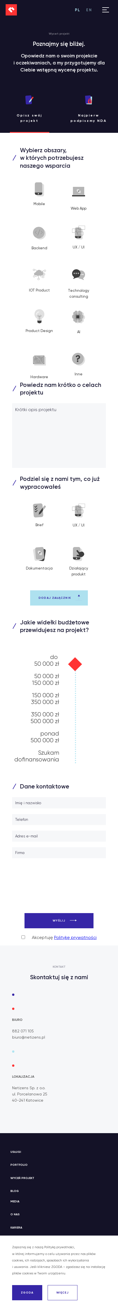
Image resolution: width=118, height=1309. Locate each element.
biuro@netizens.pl (28, 1037)
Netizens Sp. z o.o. (28, 1088)
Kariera (16, 1227)
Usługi (15, 1152)
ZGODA (27, 1292)
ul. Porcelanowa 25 (29, 1094)
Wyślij (59, 920)
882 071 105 (23, 1031)
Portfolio (19, 1165)
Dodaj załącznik (55, 598)
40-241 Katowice (27, 1100)
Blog (14, 1191)
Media (14, 1201)
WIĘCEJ (62, 1292)
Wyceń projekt (22, 1178)
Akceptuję (59, 937)
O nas (15, 1214)
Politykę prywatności (75, 937)
